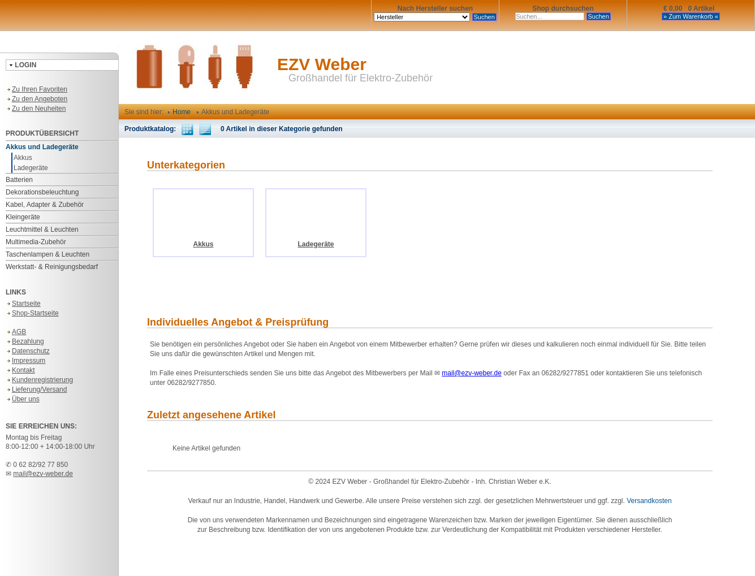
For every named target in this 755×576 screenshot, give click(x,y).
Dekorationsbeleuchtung (42, 192)
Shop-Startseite (32, 313)
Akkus (23, 158)
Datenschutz (28, 351)
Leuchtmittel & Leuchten (42, 229)
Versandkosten (649, 501)
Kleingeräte (23, 217)
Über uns (23, 399)
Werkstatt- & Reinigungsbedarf (52, 267)
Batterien (19, 180)
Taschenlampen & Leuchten (47, 254)
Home (179, 112)
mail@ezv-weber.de (43, 474)
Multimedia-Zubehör (36, 242)
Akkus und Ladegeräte (42, 147)
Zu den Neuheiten (36, 108)
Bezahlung (25, 341)
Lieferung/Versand (36, 389)
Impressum (25, 361)
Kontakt (20, 370)
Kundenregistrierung (39, 380)
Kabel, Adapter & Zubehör (45, 205)
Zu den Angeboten (36, 99)
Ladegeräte (31, 168)
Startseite (23, 304)
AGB (16, 332)
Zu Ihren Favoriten (36, 89)
